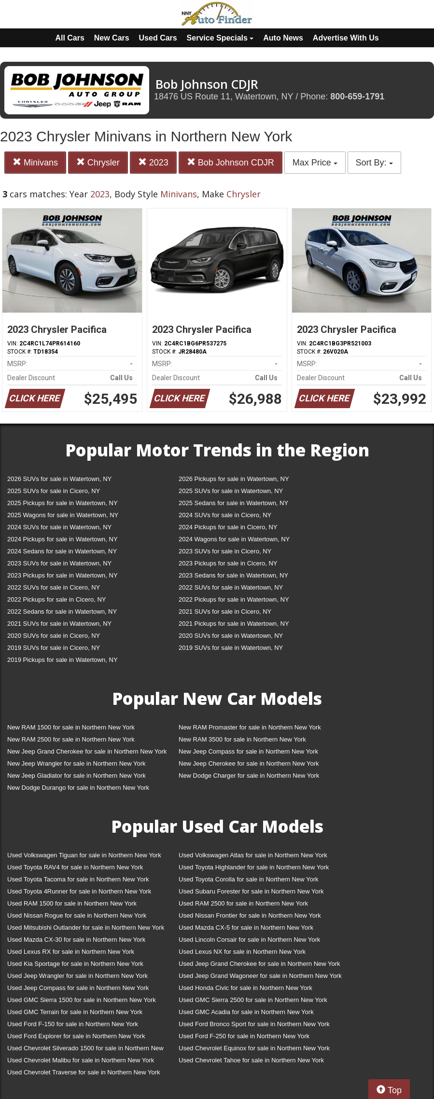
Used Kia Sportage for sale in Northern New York (75, 963)
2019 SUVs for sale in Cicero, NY (53, 647)
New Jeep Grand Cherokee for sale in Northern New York (87, 751)
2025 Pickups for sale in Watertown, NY (62, 503)
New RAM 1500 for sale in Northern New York (71, 727)
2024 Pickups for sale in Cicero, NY (228, 527)
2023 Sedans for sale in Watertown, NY (233, 575)
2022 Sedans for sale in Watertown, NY (62, 611)
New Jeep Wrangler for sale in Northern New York (76, 763)
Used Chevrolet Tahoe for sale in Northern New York (251, 1060)
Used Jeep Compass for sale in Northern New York (78, 987)
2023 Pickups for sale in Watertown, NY (62, 575)
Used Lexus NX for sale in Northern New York (242, 951)
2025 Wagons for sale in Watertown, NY (62, 515)
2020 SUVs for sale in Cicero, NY (53, 635)
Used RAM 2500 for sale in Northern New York (243, 903)
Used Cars (158, 38)
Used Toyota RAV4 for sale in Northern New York (75, 867)
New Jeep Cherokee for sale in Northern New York (249, 763)
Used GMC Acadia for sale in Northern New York (246, 1012)
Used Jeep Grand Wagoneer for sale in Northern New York (260, 975)
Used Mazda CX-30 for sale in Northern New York (76, 939)
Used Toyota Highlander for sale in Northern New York (254, 867)
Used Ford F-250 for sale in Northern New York (244, 1036)
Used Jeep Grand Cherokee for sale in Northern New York (259, 963)
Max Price (315, 162)
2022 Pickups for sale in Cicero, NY (56, 599)
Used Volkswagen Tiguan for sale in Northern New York (84, 855)
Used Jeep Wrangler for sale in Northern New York (77, 975)
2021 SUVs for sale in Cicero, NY (225, 611)
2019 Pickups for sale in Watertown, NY (62, 659)
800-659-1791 (357, 96)
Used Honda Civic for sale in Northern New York (245, 987)
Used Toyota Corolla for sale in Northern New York (249, 879)
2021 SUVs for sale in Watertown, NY (59, 623)
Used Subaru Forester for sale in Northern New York (251, 891)
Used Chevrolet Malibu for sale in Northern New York (80, 1060)
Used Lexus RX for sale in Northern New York (70, 951)
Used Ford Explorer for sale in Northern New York (76, 1036)
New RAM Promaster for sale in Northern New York (250, 727)
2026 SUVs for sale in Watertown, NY (59, 478)
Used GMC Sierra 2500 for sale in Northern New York (253, 999)
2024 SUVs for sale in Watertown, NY (59, 527)
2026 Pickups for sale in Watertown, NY (234, 478)
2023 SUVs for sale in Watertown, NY (59, 563)
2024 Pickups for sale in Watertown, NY (62, 539)
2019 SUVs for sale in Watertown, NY (231, 647)
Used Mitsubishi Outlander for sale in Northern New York (85, 927)
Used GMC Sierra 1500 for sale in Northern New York (81, 999)
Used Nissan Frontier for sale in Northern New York (250, 915)
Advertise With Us (346, 38)
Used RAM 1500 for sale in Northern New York (72, 903)
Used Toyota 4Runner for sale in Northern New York (79, 891)
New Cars (111, 38)
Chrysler (98, 162)
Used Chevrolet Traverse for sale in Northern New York (83, 1072)
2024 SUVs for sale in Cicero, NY (225, 515)
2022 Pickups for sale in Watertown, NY (234, 599)
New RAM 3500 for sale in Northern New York (242, 739)
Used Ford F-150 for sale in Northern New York (72, 1024)
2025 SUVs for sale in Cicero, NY (53, 491)
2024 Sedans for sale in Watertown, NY (62, 551)
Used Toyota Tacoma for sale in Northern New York (78, 879)
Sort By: (374, 162)
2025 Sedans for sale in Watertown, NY (233, 503)
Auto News (283, 38)
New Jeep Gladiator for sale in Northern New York (76, 775)
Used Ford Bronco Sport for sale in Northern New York (254, 1024)
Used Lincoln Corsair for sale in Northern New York (249, 939)
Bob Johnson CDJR (230, 162)
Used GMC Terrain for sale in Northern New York (74, 1012)
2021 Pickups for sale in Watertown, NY (234, 623)
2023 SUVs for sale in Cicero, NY (225, 551)
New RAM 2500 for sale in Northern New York (71, 739)
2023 (153, 162)
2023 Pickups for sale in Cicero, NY (228, 563)
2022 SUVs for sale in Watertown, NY (231, 587)
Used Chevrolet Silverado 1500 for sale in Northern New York (85, 1050)
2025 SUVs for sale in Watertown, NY (231, 491)
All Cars (69, 38)
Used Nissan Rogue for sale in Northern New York (76, 915)
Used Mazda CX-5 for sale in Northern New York (246, 927)
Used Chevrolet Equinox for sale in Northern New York (254, 1048)
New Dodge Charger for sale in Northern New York (249, 775)
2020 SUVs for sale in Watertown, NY (231, 635)
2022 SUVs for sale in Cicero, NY (53, 587)
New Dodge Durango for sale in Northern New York (78, 787)
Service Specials (220, 38)
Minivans (35, 162)
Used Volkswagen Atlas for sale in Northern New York (253, 855)
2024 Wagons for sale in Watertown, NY (234, 539)
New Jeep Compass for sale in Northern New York (248, 751)
